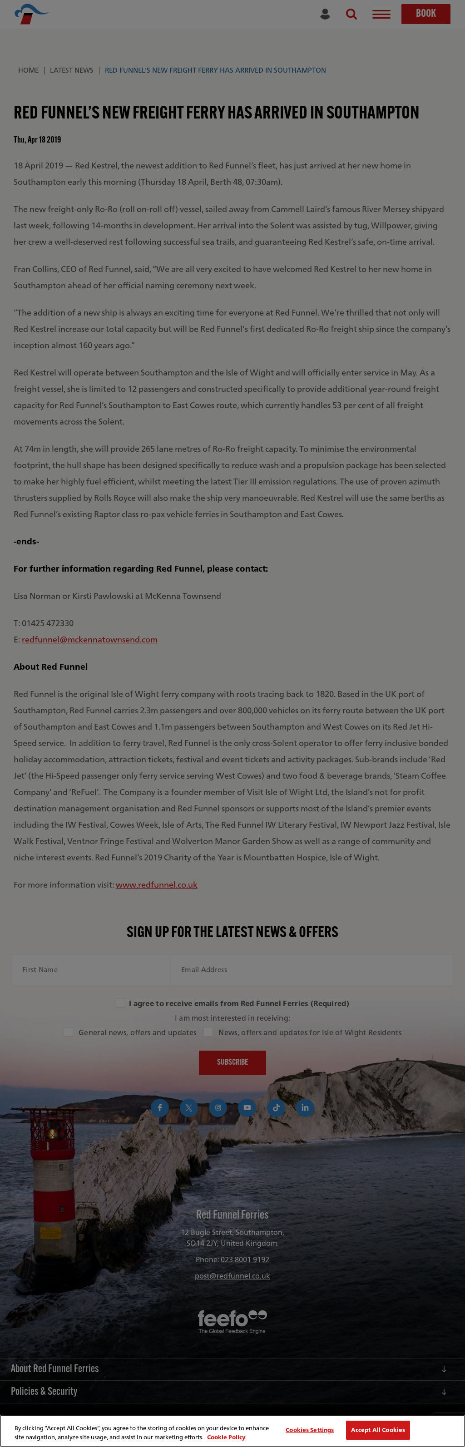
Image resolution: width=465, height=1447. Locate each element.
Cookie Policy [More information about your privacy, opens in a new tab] (226, 1437)
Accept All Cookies (378, 1430)
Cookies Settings (310, 1430)
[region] (232, 1431)
